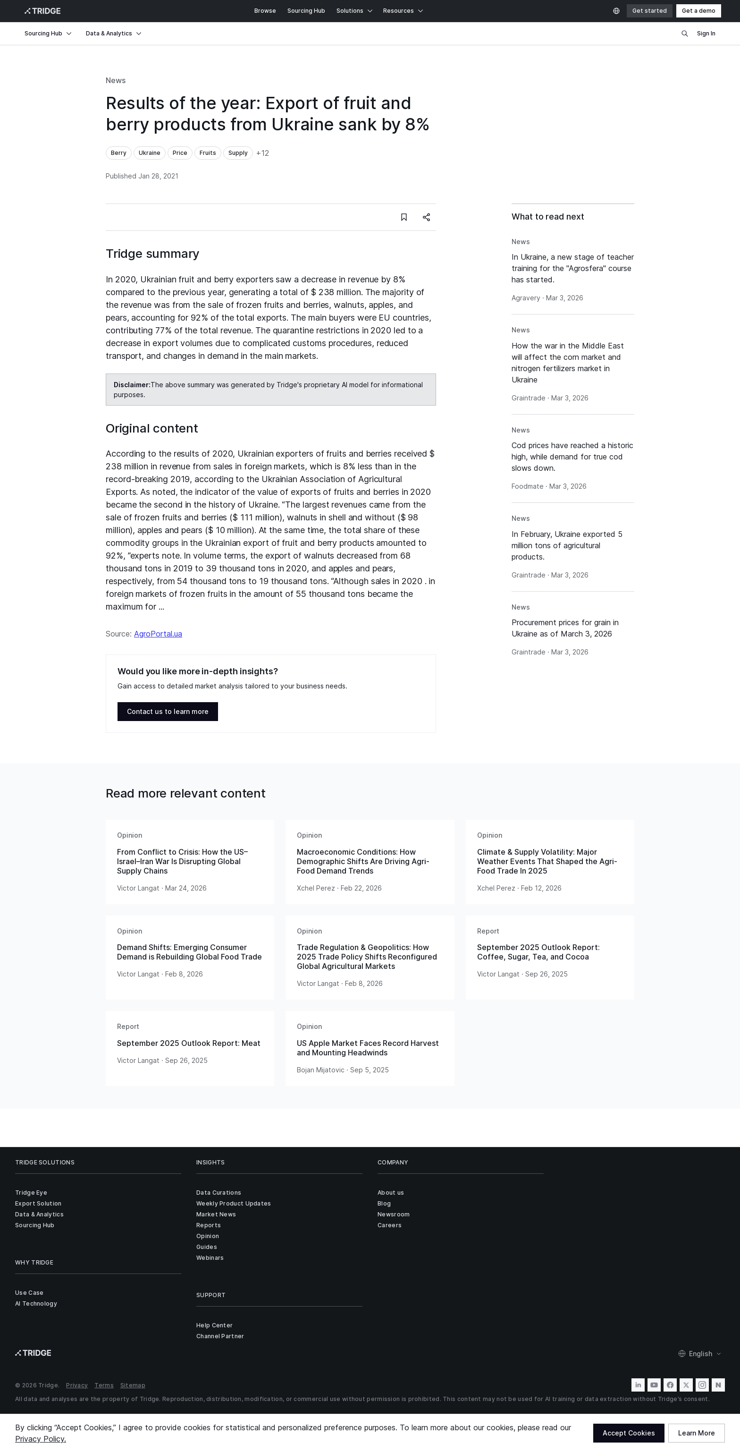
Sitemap (132, 1385)
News (116, 80)
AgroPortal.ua (158, 633)
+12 (262, 153)
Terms (104, 1385)
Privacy (77, 1385)
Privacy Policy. (40, 1439)
